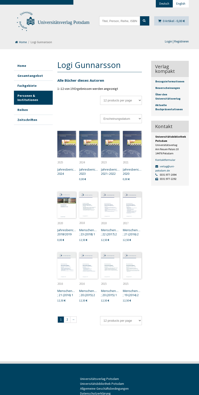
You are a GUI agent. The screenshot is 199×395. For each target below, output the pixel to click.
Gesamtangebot (30, 76)
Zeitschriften (27, 120)
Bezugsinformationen (169, 81)
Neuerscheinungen (167, 88)
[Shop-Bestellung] (121, 118)
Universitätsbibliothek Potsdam (102, 384)
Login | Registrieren (177, 41)
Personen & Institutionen (27, 98)
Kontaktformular (165, 160)
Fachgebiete (27, 86)
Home (21, 42)
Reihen (22, 110)
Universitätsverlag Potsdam (64, 22)
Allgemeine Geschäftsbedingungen (104, 388)
